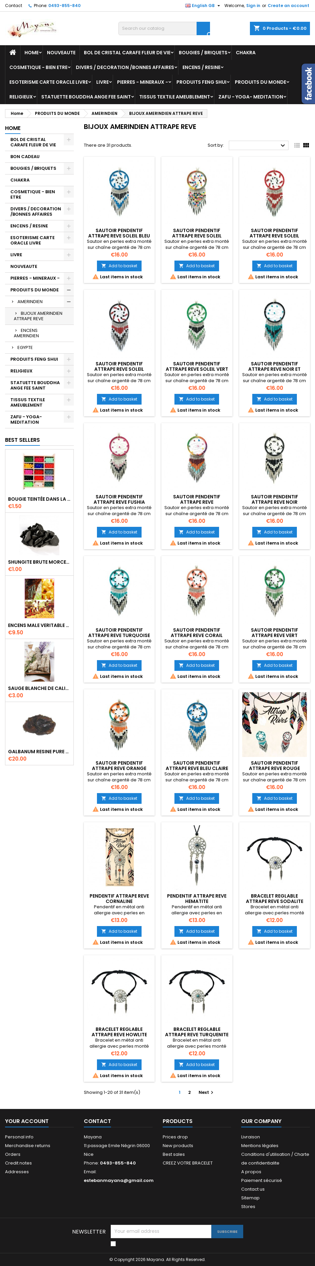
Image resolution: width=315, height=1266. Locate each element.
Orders (12, 1154)
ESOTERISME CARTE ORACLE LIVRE (48, 82)
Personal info (19, 1137)
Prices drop (175, 1137)
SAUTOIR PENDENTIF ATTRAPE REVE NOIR (274, 499)
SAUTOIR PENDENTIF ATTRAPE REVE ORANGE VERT (119, 768)
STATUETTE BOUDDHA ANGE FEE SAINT (86, 96)
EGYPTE (25, 347)
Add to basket (119, 266)
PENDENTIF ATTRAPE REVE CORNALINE (119, 899)
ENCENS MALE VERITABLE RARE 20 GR (39, 625)
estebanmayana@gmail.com (119, 1180)
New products (178, 1145)
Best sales (174, 1154)
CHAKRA (246, 52)
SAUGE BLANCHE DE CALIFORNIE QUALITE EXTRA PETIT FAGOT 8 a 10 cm (39, 688)
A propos (251, 1172)
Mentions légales (259, 1145)
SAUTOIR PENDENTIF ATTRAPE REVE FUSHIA (119, 499)
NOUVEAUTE (61, 52)
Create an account (288, 5)
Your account (27, 1121)
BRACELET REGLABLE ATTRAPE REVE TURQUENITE (196, 1032)
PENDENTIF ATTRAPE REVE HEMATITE (196, 899)
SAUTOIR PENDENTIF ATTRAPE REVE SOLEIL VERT (197, 366)
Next (207, 1092)
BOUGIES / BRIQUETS (203, 52)
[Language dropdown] (203, 5)
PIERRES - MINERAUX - (142, 82)
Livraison (250, 1137)
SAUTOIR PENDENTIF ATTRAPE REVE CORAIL (197, 633)
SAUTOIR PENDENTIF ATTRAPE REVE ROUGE (274, 766)
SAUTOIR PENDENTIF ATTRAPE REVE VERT (274, 633)
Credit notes (18, 1163)
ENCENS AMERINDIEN (26, 333)
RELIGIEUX (21, 96)
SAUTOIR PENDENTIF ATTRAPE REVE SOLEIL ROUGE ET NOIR (119, 369)
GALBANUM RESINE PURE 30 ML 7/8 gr (39, 751)
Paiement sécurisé (261, 1180)
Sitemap (250, 1198)
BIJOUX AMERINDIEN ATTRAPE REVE (38, 316)
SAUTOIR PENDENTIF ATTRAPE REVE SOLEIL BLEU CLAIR (119, 235)
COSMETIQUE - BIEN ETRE (38, 67)
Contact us (253, 1189)
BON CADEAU (25, 156)
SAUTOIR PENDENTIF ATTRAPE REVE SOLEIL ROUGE (274, 235)
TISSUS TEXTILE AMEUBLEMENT (174, 96)
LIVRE (102, 82)
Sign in (253, 5)
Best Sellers (22, 440)
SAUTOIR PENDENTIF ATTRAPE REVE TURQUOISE (119, 633)
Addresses (17, 1172)
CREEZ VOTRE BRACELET (188, 1163)
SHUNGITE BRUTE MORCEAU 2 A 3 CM (39, 562)
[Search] (164, 28)
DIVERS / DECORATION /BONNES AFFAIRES (125, 67)
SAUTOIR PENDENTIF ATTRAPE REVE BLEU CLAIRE (197, 766)
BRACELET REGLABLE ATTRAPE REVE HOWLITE (119, 1032)
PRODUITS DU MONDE (260, 82)
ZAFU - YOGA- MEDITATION (250, 96)
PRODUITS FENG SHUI (201, 82)
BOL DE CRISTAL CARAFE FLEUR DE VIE (127, 52)
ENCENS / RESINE (201, 67)
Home (31, 52)
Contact (13, 5)
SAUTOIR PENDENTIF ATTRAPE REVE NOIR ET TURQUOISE (274, 369)
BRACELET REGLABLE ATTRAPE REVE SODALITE (274, 899)
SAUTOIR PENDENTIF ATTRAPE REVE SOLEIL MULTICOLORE (197, 235)
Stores (248, 1206)
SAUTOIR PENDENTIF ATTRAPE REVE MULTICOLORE (196, 502)
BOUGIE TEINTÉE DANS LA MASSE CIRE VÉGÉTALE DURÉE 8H (39, 499)
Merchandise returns (27, 1145)
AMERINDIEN (30, 301)
